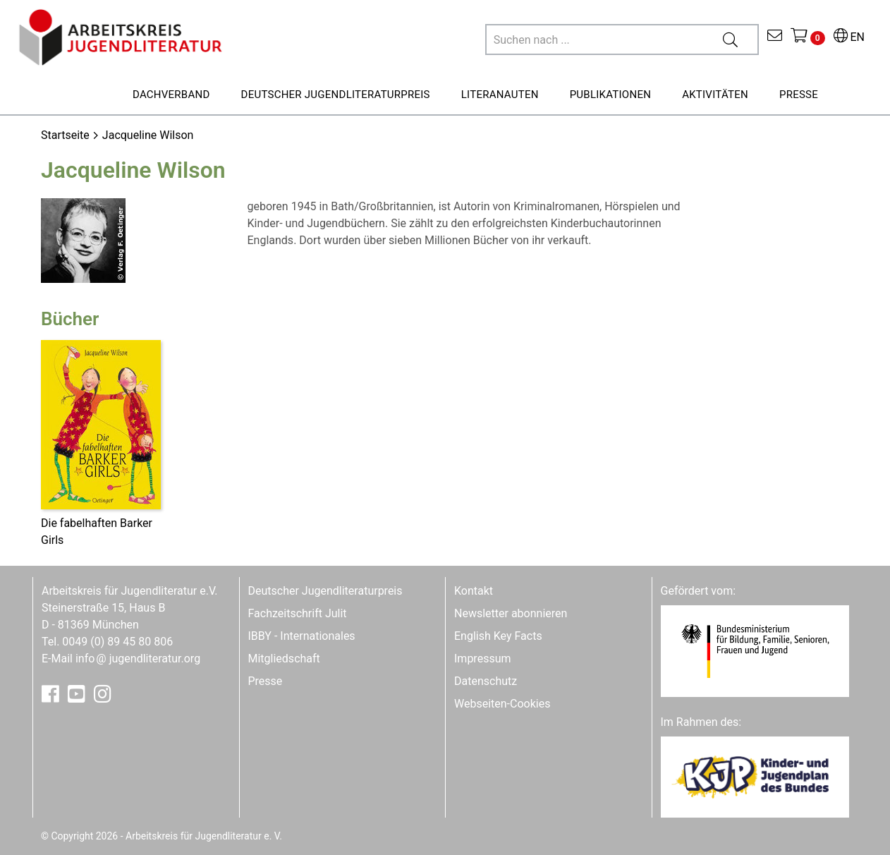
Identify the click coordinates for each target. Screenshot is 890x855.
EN (849, 37)
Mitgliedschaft (284, 658)
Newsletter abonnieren (510, 613)
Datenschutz (485, 681)
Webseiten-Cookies (502, 703)
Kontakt (473, 591)
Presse (265, 681)
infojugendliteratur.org (137, 658)
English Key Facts (498, 636)
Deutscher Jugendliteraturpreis (325, 591)
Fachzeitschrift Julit (297, 613)
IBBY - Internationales (301, 636)
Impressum (482, 658)
